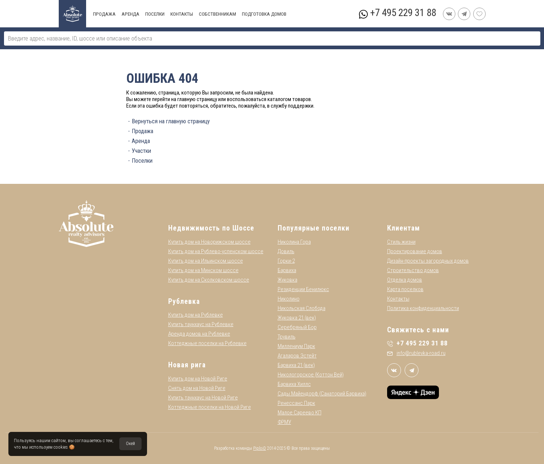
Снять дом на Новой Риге (196, 388)
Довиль (286, 251)
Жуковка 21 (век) (297, 317)
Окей (130, 443)
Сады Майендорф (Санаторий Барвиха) (322, 393)
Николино (289, 298)
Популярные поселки (314, 228)
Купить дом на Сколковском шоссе (208, 280)
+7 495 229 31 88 (403, 13)
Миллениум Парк (296, 346)
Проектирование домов (414, 251)
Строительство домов (413, 270)
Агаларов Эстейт (297, 355)
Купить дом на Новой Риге (197, 378)
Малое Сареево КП (299, 412)
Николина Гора (294, 242)
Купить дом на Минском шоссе (203, 270)
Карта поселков (405, 289)
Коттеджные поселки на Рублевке (207, 343)
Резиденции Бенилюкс (303, 289)
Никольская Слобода (301, 308)
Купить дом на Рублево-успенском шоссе (215, 251)
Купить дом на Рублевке (195, 315)
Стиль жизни (401, 242)
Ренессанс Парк (296, 403)
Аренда (141, 141)
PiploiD (259, 448)
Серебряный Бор (297, 327)
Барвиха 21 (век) (296, 365)
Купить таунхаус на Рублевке (201, 324)
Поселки (142, 160)
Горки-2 (286, 261)
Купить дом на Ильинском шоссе (205, 261)
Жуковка (287, 280)
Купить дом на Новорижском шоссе (209, 242)
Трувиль (287, 336)
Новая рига (187, 365)
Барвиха (287, 270)
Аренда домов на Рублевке (199, 333)
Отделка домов (404, 280)
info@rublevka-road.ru (416, 353)
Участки (141, 150)
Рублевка (184, 301)
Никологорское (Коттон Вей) (311, 374)
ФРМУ (284, 422)
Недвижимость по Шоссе (211, 228)
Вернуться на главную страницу (171, 121)
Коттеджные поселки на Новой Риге (209, 407)
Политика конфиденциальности (423, 308)
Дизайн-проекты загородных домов (428, 261)
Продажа (142, 131)
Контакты (398, 298)
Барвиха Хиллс (294, 384)
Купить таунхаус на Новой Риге (203, 397)
